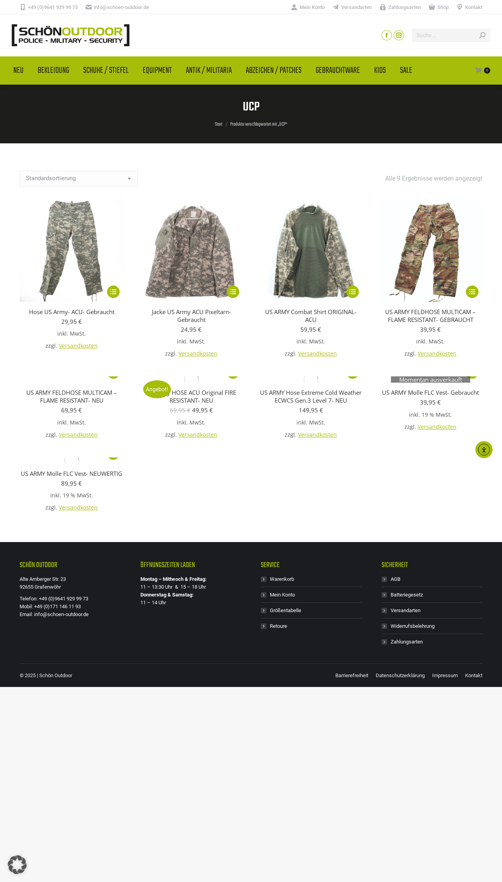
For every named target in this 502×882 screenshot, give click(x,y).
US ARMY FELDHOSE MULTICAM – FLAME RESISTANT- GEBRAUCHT (430, 316)
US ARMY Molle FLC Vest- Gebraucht (430, 392)
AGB (395, 579)
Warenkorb (282, 579)
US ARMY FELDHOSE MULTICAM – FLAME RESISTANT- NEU (71, 396)
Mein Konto (282, 595)
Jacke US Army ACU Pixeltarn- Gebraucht (191, 316)
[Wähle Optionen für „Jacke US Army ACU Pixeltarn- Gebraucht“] (233, 292)
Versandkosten (78, 345)
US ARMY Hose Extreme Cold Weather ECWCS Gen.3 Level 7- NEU (311, 396)
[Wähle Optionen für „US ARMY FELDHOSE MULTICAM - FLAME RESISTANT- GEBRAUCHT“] (472, 292)
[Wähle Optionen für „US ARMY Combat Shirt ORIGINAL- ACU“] (352, 292)
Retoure (278, 626)
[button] (17, 865)
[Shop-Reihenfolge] (79, 178)
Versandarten (405, 610)
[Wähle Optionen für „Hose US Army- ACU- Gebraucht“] (113, 292)
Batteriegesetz (407, 595)
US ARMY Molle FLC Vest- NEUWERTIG (71, 473)
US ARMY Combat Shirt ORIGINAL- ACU (310, 316)
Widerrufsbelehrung (413, 626)
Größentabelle (285, 610)
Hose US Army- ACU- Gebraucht (72, 312)
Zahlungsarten (407, 642)
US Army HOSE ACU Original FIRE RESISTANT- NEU (191, 396)
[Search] (451, 35)
